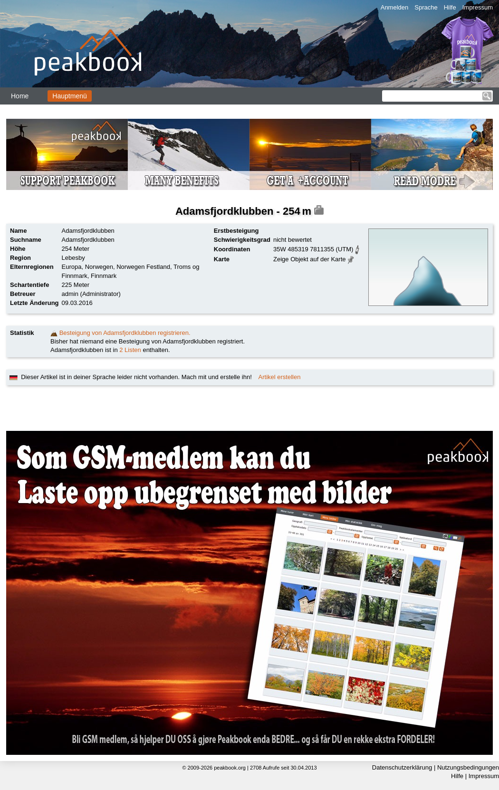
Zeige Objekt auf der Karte (309, 259)
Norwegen (99, 266)
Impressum (477, 7)
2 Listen (130, 349)
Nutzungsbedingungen (468, 767)
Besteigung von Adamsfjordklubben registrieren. (125, 332)
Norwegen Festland (143, 266)
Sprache (425, 7)
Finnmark (103, 275)
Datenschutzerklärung (402, 767)
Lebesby (73, 257)
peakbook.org (230, 768)
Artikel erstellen (280, 377)
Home (20, 96)
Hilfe (450, 7)
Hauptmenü (69, 96)
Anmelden (395, 7)
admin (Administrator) (91, 293)
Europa (72, 266)
